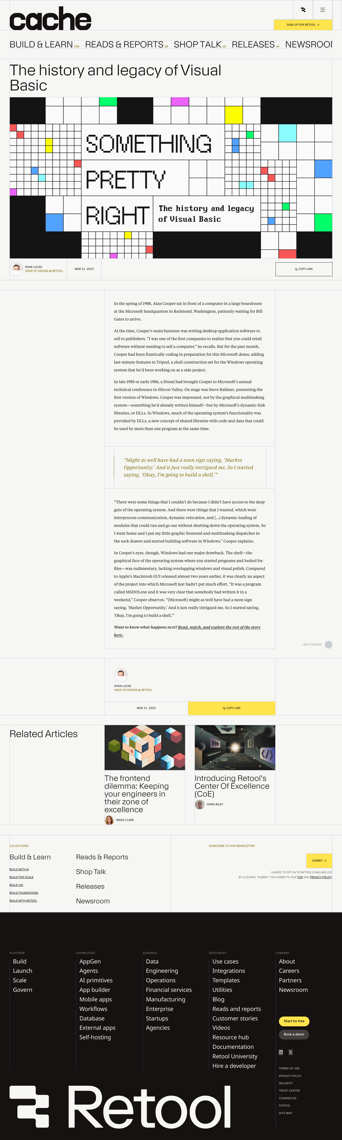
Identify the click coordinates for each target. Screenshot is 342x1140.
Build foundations (24, 893)
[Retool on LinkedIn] (281, 1052)
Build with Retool (23, 900)
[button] (61, 18)
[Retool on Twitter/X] (291, 1052)
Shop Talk (91, 872)
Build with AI (19, 869)
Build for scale (21, 877)
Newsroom (93, 901)
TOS (300, 877)
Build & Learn (30, 857)
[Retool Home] (303, 10)
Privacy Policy (321, 877)
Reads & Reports (102, 857)
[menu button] (322, 10)
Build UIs (16, 885)
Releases (90, 886)
